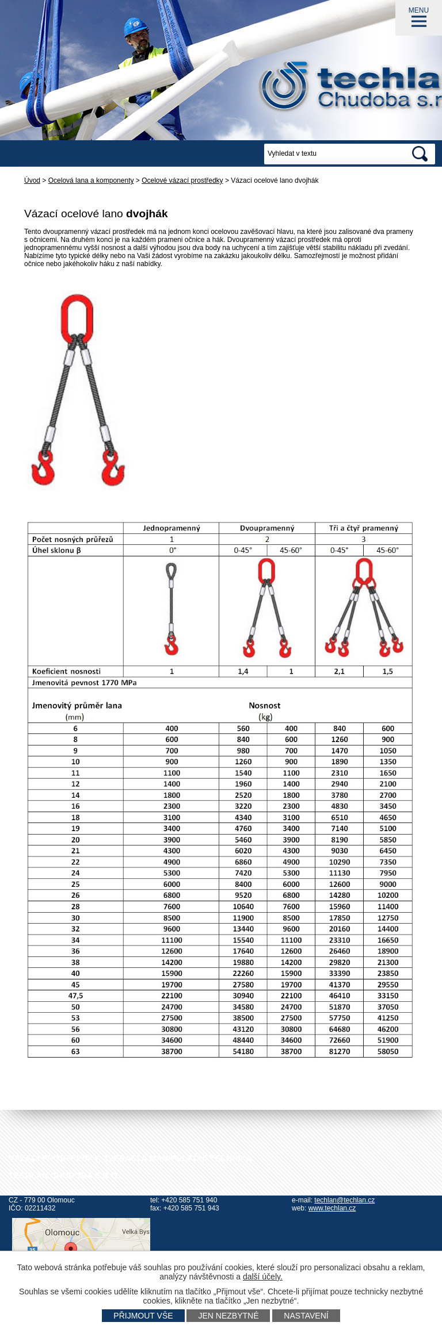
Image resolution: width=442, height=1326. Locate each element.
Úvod (32, 180)
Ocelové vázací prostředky (182, 180)
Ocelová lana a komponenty (91, 180)
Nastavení (306, 1315)
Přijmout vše (143, 1315)
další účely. (263, 1276)
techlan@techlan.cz (344, 1200)
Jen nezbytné (228, 1315)
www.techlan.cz (332, 1208)
